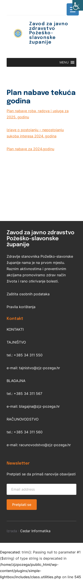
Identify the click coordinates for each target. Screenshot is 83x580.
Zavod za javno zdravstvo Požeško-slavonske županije (48, 33)
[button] (64, 62)
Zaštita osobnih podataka (28, 294)
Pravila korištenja (21, 307)
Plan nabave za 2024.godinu (30, 149)
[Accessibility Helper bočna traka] (77, 5)
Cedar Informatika (35, 531)
